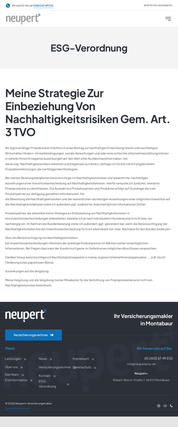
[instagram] (158, 405)
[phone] (171, 405)
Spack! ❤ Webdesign (17, 408)
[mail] (165, 405)
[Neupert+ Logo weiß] (26, 310)
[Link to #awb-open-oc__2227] (168, 20)
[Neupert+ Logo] (23, 16)
